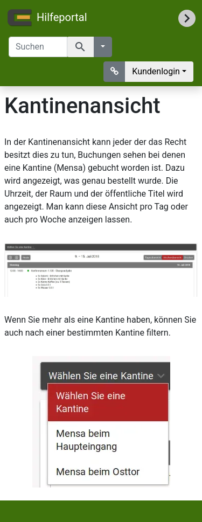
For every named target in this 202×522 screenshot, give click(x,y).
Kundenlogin (156, 71)
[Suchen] (38, 47)
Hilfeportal (46, 18)
